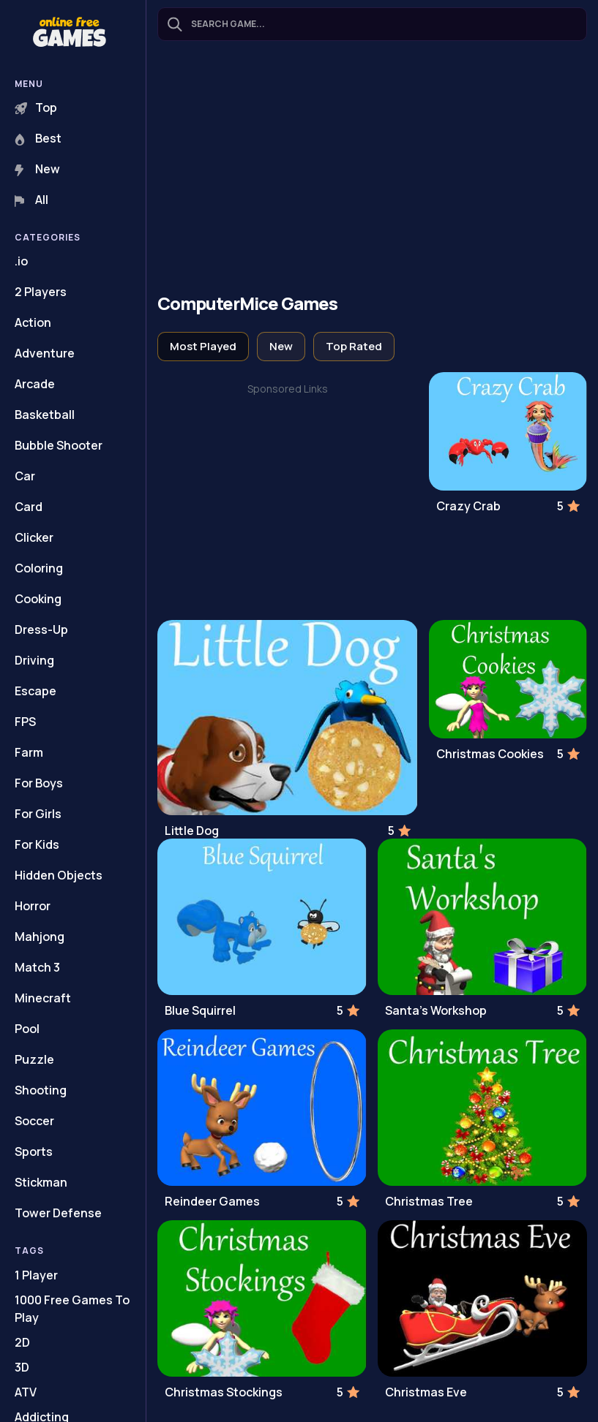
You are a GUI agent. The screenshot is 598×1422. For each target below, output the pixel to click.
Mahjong (39, 937)
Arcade (35, 384)
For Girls (38, 814)
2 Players (41, 292)
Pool (27, 1029)
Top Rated (354, 346)
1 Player (36, 1275)
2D (22, 1342)
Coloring (39, 568)
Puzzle (34, 1059)
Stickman (41, 1182)
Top (36, 107)
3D (22, 1367)
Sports (34, 1151)
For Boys (39, 783)
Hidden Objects (58, 875)
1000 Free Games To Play (72, 1308)
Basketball (45, 414)
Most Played (203, 346)
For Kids (37, 844)
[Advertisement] (372, 169)
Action (33, 322)
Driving (34, 660)
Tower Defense (58, 1213)
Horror (33, 906)
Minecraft (43, 998)
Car (25, 476)
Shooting (41, 1090)
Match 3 (37, 967)
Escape (35, 691)
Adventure (45, 353)
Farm (29, 752)
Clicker (34, 537)
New (37, 169)
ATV (26, 1392)
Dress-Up (41, 629)
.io (21, 261)
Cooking (38, 599)
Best (38, 138)
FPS (25, 722)
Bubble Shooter (58, 445)
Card (28, 507)
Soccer (34, 1121)
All (31, 200)
